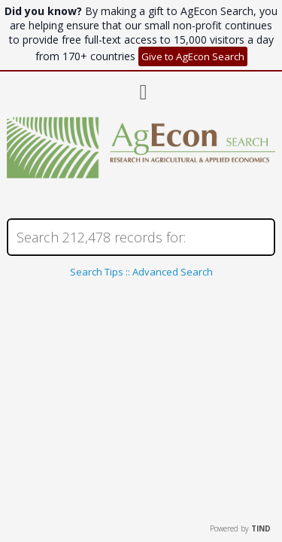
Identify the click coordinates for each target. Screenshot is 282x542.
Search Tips (96, 272)
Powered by (240, 528)
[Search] (140, 237)
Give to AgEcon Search (192, 56)
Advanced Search (172, 272)
